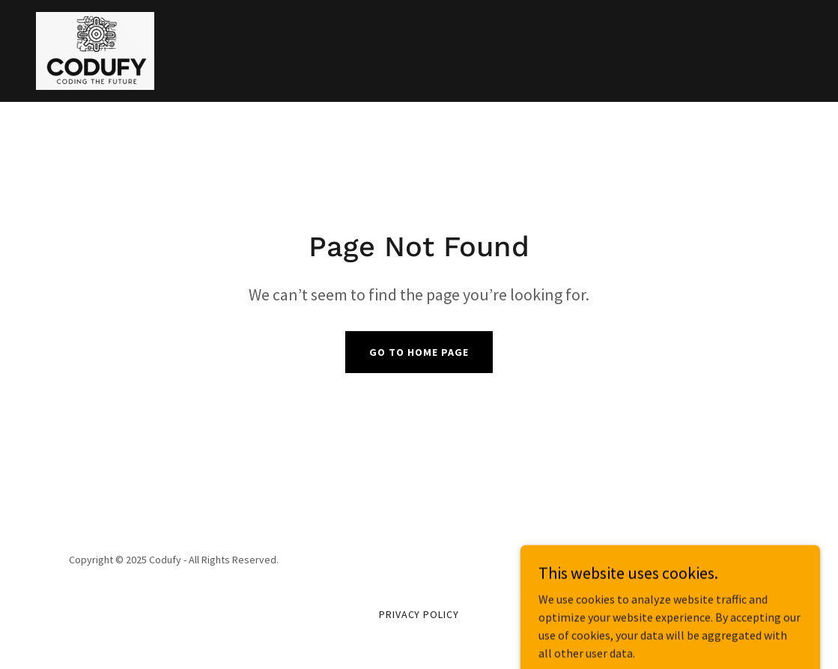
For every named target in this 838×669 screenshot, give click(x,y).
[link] (95, 49)
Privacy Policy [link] (419, 614)
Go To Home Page (419, 352)
